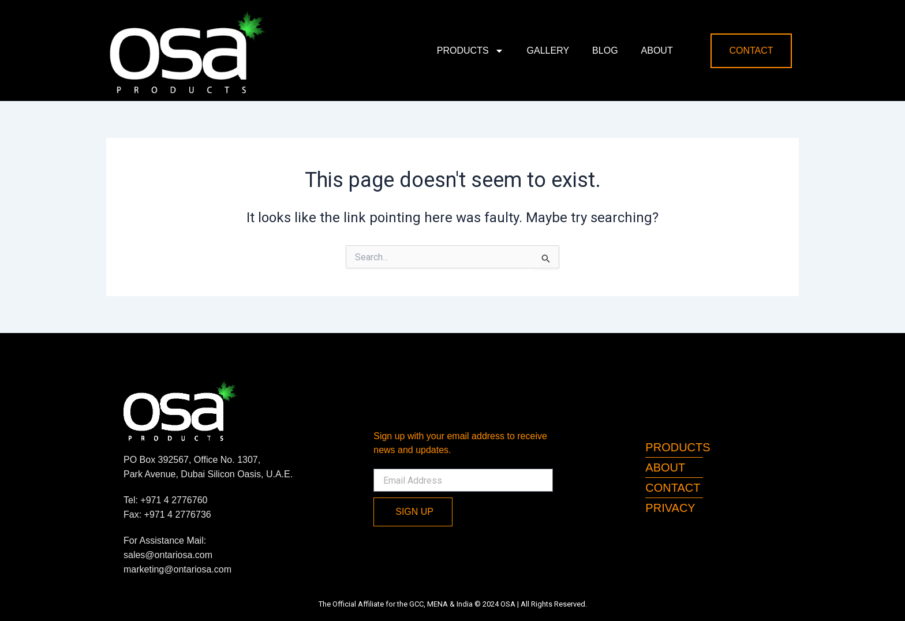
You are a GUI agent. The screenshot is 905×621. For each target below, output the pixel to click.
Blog (605, 50)
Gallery (548, 50)
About (657, 50)
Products (470, 50)
